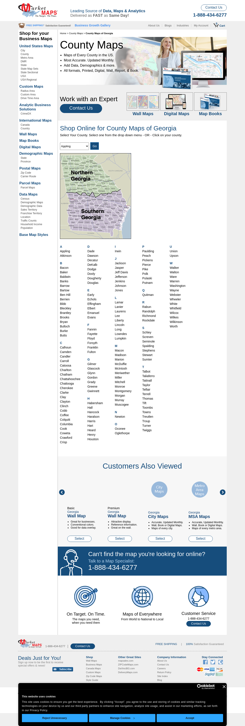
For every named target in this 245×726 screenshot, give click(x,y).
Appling (65, 251)
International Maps (35, 120)
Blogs (168, 25)
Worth (174, 326)
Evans (91, 317)
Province (26, 161)
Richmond (149, 316)
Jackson (120, 263)
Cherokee (66, 388)
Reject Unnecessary (54, 718)
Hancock (93, 412)
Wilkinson (176, 322)
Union (174, 251)
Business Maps (94, 664)
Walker (174, 267)
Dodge (91, 269)
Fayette (92, 334)
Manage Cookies (122, 718)
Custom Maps (31, 86)
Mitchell (120, 382)
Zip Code (26, 172)
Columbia (66, 424)
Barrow (64, 285)
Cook (63, 428)
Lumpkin (120, 338)
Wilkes (174, 317)
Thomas (147, 398)
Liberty (119, 320)
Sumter (147, 359)
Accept (190, 718)
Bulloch (65, 326)
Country (25, 128)
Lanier (119, 307)
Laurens (120, 311)
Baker (64, 272)
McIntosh (121, 368)
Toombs (147, 407)
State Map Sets (29, 68)
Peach (146, 255)
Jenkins (120, 281)
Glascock (93, 368)
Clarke (64, 392)
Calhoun (65, 347)
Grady (91, 382)
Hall (90, 407)
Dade (91, 251)
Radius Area (28, 90)
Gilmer (91, 364)
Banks (64, 281)
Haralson (93, 416)
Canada (25, 124)
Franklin (92, 347)
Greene (92, 386)
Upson (174, 255)
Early (90, 295)
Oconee (120, 428)
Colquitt (65, 419)
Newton (120, 416)
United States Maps (36, 46)
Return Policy (164, 672)
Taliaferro (148, 376)
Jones (119, 290)
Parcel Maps (30, 183)
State (24, 65)
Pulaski (147, 278)
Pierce (146, 264)
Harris (91, 421)
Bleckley (65, 308)
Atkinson (66, 255)
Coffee (64, 415)
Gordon (92, 377)
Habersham (95, 403)
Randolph (148, 311)
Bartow (64, 290)
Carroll (64, 361)
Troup (146, 421)
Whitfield (175, 308)
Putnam (147, 282)
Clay (63, 397)
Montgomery (123, 391)
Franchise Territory (31, 213)
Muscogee (122, 404)
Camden (65, 352)
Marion (119, 359)
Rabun (146, 307)
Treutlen (147, 416)
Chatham (66, 374)
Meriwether (122, 373)
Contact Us (213, 7)
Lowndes (121, 334)
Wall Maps (28, 134)
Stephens (148, 350)
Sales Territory (29, 209)
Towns (146, 412)
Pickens (147, 260)
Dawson (92, 255)
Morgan (120, 395)
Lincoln (119, 325)
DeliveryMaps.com (128, 672)
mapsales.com (125, 660)
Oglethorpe (122, 433)
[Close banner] (224, 686)
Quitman (148, 295)
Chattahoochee (70, 379)
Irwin (118, 251)
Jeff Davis (121, 272)
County (25, 54)
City (23, 50)
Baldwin (65, 276)
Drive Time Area (30, 98)
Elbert (91, 308)
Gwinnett (93, 391)
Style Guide (92, 680)
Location (25, 217)
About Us (153, 25)
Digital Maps (30, 147)
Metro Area (27, 57)
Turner (146, 425)
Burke (64, 331)
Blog (159, 680)
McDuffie (121, 364)
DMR (23, 61)
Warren (174, 281)
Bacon (64, 267)
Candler (65, 356)
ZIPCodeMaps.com (128, 664)
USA (23, 76)
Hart (90, 425)
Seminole (148, 341)
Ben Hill (65, 295)
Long (118, 329)
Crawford (66, 437)
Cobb (63, 410)
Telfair (146, 389)
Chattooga (67, 383)
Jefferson (121, 276)
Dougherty (94, 278)
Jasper (119, 267)
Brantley (65, 313)
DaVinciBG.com (126, 668)
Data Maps (28, 194)
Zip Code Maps (94, 676)
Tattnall (147, 380)
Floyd (91, 338)
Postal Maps (30, 168)
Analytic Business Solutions (35, 107)
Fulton (91, 352)
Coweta (65, 433)
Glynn (91, 373)
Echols (91, 299)
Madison (120, 355)
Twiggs (147, 430)
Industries (183, 25)
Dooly (91, 273)
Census (25, 198)
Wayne (174, 290)
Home (63, 33)
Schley (146, 332)
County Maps (76, 33)
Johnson (120, 285)
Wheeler (175, 299)
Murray (119, 400)
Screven (147, 337)
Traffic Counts (29, 220)
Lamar (119, 302)
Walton (174, 272)
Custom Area (28, 94)
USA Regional (29, 79)
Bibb (63, 304)
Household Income (31, 224)
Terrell (146, 394)
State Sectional (29, 72)
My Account (201, 25)
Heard (91, 430)
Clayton (65, 401)
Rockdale (148, 320)
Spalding (148, 346)
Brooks (64, 317)
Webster (175, 295)
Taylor (146, 385)
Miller (118, 377)
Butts (63, 335)
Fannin (92, 329)
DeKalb (92, 264)
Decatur (92, 260)
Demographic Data (31, 206)
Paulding (148, 251)
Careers (161, 668)
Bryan (64, 322)
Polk (145, 273)
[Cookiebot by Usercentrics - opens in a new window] (196, 686)
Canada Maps (93, 668)
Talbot (146, 371)
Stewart (147, 355)
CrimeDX (26, 113)
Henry (91, 434)
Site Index (162, 676)
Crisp (63, 442)
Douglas (92, 282)
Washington (177, 285)
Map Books (29, 141)
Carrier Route (28, 176)
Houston (93, 439)
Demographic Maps (36, 153)
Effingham (94, 304)
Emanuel (93, 313)
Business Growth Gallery (93, 25)
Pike (145, 269)
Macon (119, 350)
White (174, 304)
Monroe (120, 386)
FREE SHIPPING (166, 644)
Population (27, 227)
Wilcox (174, 313)
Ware (173, 276)
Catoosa (65, 365)
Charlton (65, 370)
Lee (117, 316)
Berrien (65, 299)
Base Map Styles (33, 235)
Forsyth (92, 343)
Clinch (64, 406)
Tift (144, 403)
